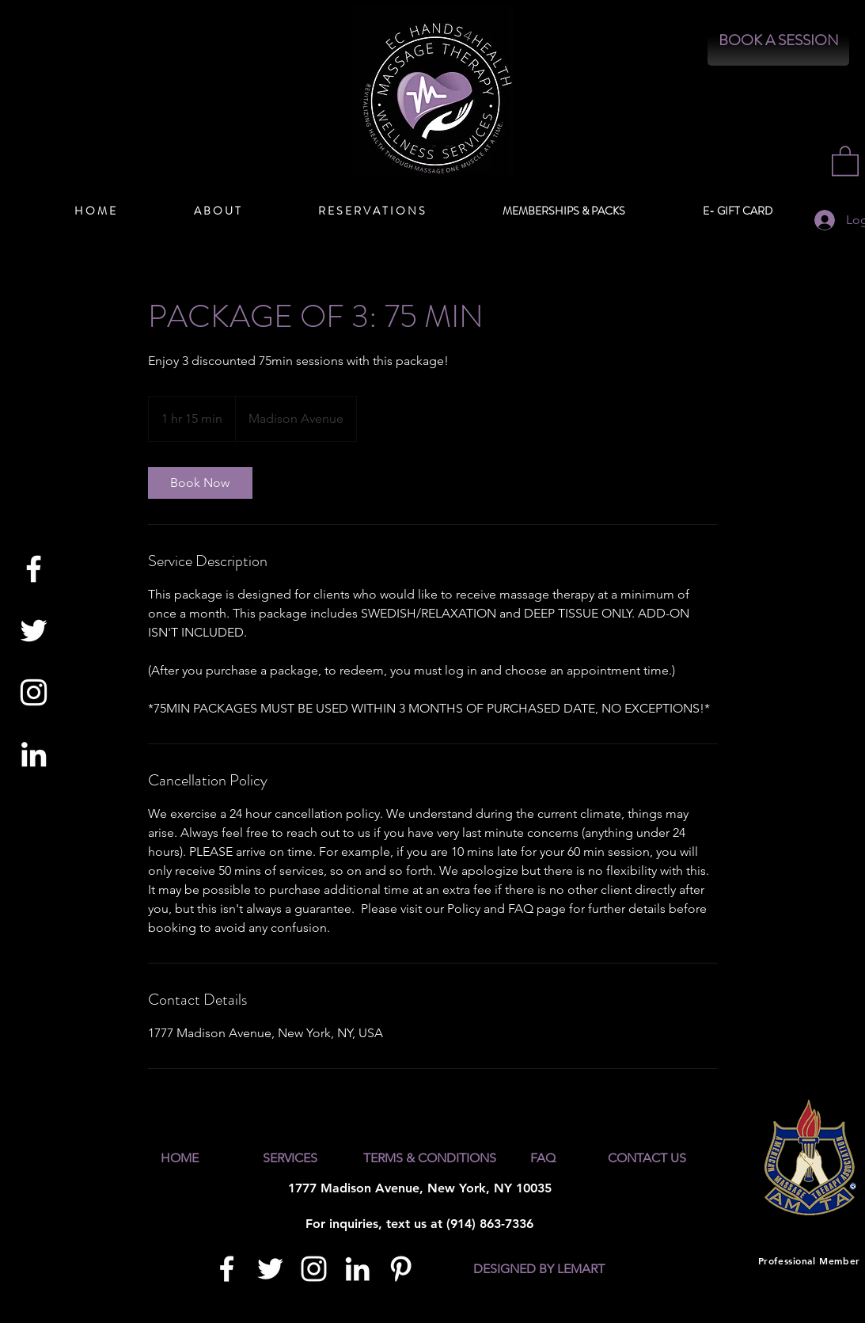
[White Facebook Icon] (33, 569)
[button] (845, 160)
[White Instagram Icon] (33, 692)
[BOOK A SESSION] (778, 41)
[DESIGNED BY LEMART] (539, 1270)
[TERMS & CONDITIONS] (430, 1158)
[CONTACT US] (647, 1158)
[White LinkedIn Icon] (33, 754)
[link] (200, 483)
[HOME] (179, 1158)
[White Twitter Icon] (33, 630)
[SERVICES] (290, 1158)
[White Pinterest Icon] (401, 1269)
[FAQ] (543, 1158)
